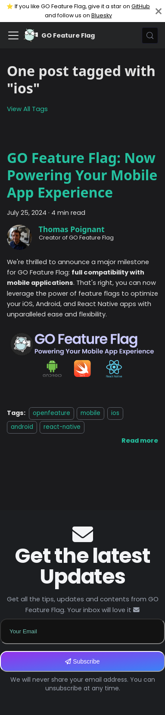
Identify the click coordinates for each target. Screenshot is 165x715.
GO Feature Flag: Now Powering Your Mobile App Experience (82, 174)
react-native (62, 427)
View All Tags (27, 109)
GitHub (140, 6)
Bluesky (101, 15)
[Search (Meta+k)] (150, 35)
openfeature (51, 413)
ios (115, 413)
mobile (90, 413)
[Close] (158, 11)
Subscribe (82, 661)
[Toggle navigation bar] (13, 35)
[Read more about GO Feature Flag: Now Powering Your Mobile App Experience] (139, 440)
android (22, 427)
